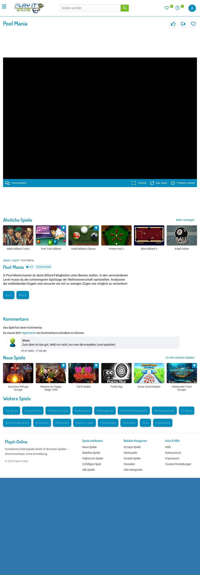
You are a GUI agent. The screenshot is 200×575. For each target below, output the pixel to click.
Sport (16, 260)
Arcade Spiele (132, 458)
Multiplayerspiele (164, 410)
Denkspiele (130, 452)
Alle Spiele (88, 469)
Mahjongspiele (105, 410)
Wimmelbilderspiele (17, 422)
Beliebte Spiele (91, 452)
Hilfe (168, 447)
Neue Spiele (14, 357)
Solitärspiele (163, 422)
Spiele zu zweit (84, 422)
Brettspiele (42, 422)
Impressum (172, 458)
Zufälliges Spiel (91, 464)
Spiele (6, 260)
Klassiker (129, 464)
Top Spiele (11, 410)
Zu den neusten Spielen (180, 357)
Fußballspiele (108, 422)
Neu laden (158, 183)
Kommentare (15, 183)
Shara (26, 340)
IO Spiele (186, 410)
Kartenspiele (82, 410)
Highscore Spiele (92, 458)
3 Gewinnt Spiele (58, 410)
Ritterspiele (62, 422)
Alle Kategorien (133, 469)
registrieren (29, 332)
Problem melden (183, 183)
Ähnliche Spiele (17, 220)
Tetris (145, 422)
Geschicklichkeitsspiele (133, 410)
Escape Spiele (33, 410)
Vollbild (139, 183)
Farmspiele (129, 422)
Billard (23, 295)
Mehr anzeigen (185, 219)
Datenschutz (173, 452)
